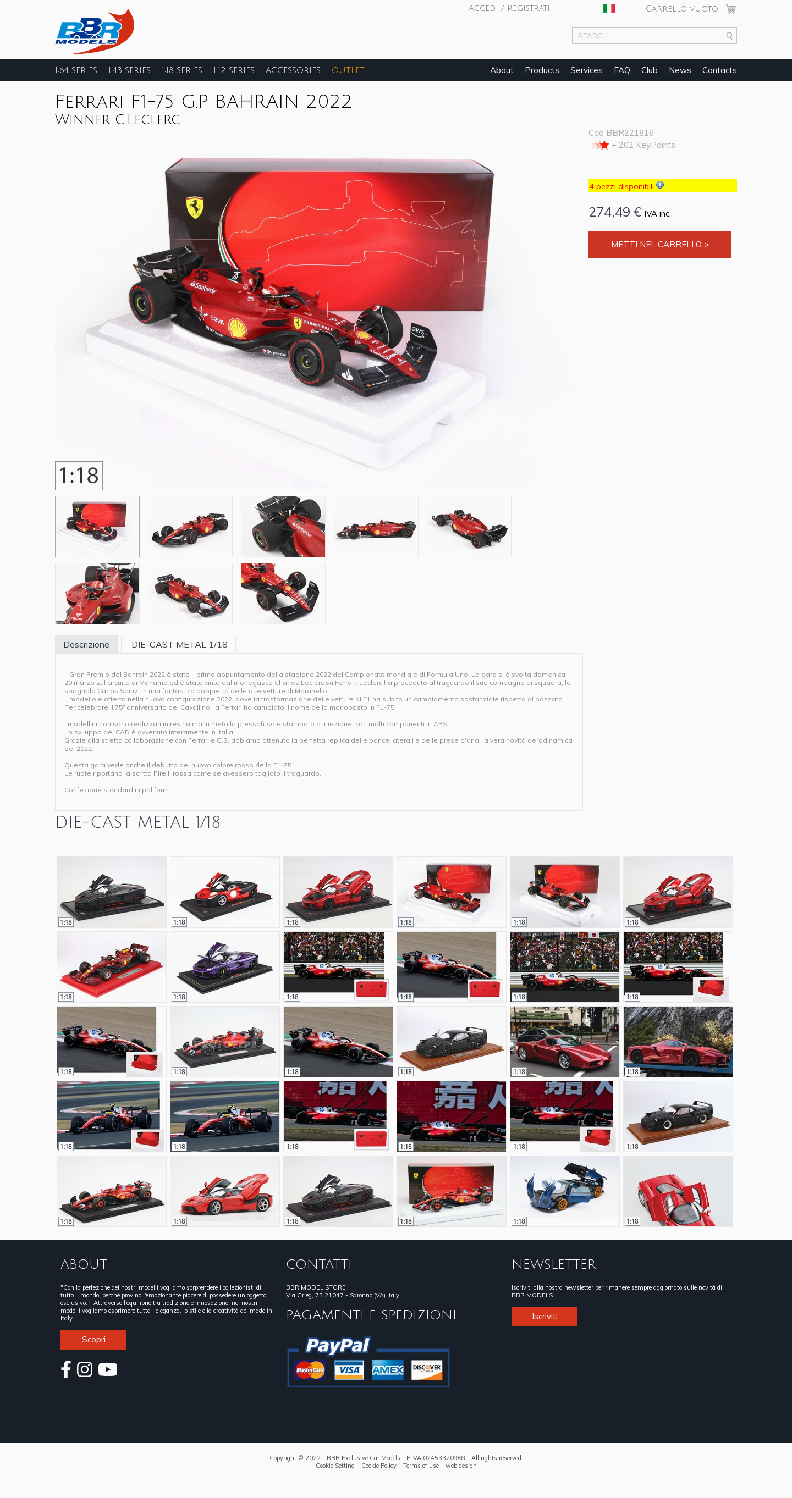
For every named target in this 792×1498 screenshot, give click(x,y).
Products (542, 70)
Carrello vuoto (682, 8)
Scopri (94, 1339)
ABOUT (84, 1264)
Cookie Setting (335, 1465)
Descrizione (86, 644)
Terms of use (421, 1465)
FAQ (622, 70)
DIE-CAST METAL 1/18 (178, 644)
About (502, 70)
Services (586, 70)
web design (461, 1465)
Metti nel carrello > (660, 244)
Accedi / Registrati (509, 8)
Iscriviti (545, 1316)
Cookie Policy (379, 1465)
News (680, 70)
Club (649, 70)
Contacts (719, 70)
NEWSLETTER (554, 1264)
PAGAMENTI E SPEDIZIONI (371, 1315)
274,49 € (615, 211)
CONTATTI (319, 1264)
